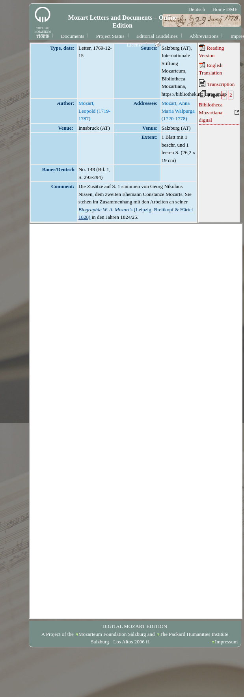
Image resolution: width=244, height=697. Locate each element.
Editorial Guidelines (157, 36)
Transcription (217, 83)
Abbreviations (204, 36)
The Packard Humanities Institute (194, 634)
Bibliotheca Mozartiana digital (211, 112)
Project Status (110, 36)
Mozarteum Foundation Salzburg (112, 634)
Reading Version (211, 52)
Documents (72, 36)
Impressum (226, 642)
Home (43, 36)
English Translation (211, 69)
